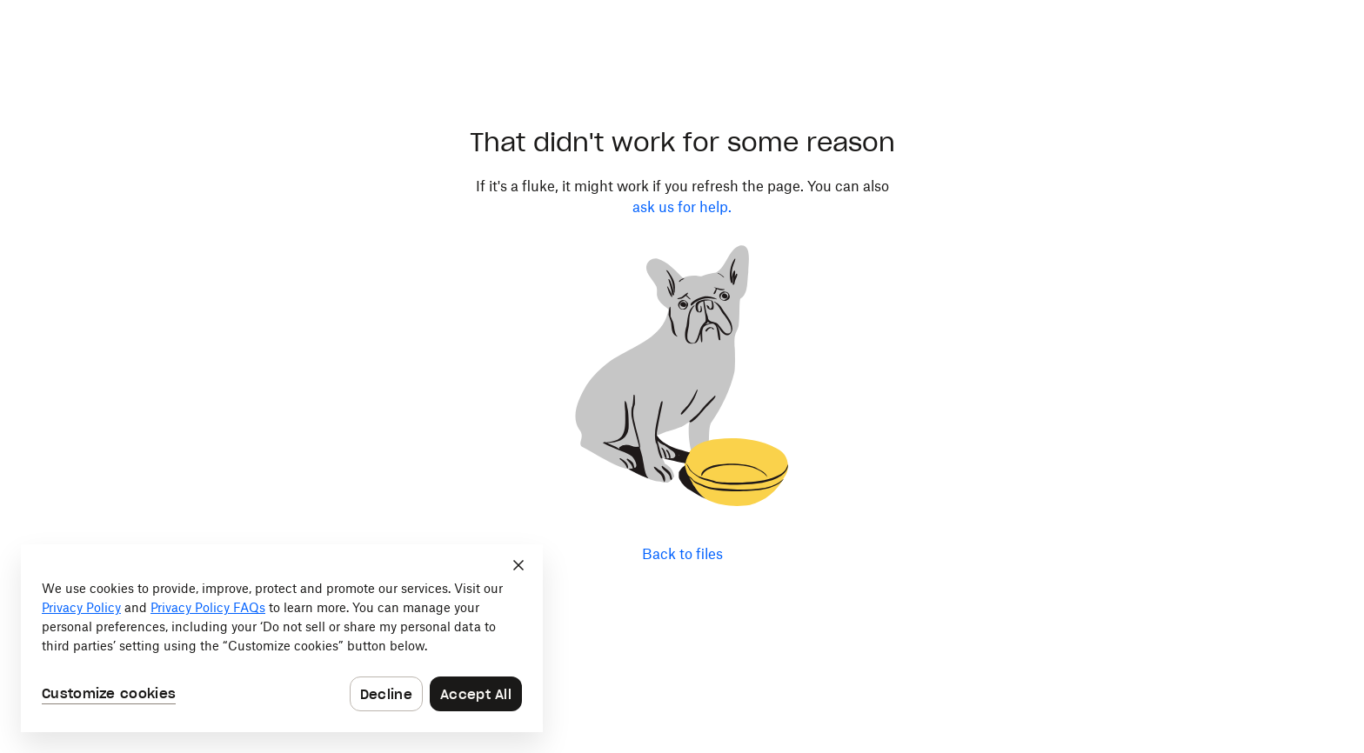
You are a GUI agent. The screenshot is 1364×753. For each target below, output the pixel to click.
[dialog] (282, 638)
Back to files (682, 554)
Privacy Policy (81, 607)
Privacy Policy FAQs (207, 607)
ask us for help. (682, 207)
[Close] (518, 565)
